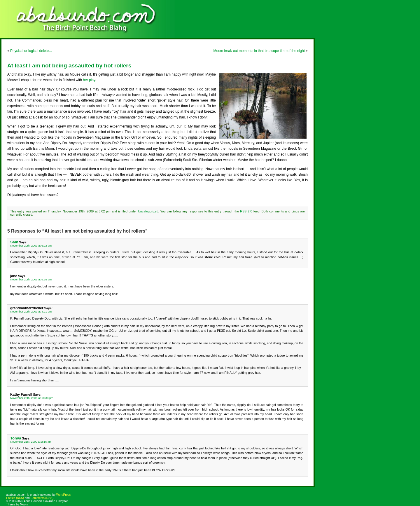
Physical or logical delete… (31, 51)
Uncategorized (148, 211)
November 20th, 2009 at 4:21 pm (31, 311)
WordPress (63, 494)
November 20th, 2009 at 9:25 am (31, 279)
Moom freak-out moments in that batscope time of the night (259, 51)
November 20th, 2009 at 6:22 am (31, 245)
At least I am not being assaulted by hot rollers (69, 65)
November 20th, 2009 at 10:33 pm (31, 397)
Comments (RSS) (41, 498)
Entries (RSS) (15, 498)
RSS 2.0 (246, 211)
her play (89, 80)
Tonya (15, 438)
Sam (14, 242)
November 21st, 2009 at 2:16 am (31, 441)
